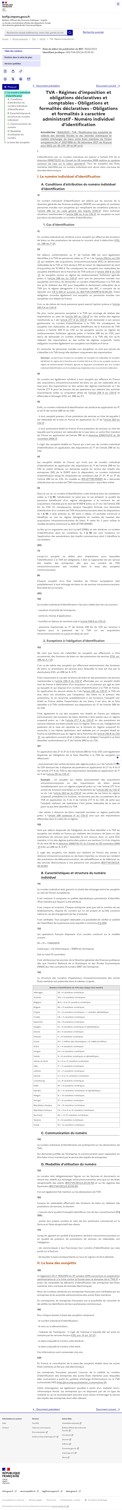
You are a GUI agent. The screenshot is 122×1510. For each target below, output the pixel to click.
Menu (118, 4)
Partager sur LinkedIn (21, 79)
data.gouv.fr (72, 1491)
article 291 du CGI (76, 316)
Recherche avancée (93, 32)
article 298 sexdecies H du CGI (67, 815)
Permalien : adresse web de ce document (21, 71)
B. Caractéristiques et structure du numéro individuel (19, 117)
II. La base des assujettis (17, 142)
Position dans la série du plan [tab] (18, 57)
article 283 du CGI (94, 691)
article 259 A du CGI (67, 681)
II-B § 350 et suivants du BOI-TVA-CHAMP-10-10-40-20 (81, 292)
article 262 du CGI (107, 789)
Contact (5, 1428)
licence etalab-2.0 (59, 1506)
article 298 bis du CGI (61, 278)
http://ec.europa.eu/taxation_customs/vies (80, 1382)
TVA (34, 39)
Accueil (5, 39)
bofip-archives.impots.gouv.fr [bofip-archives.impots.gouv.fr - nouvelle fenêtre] (44, 1436)
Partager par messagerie (28, 79)
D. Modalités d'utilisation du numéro (16, 134)
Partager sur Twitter (13, 79)
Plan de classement (20, 39)
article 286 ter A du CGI (79, 214)
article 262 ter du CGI (66, 793)
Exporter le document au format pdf (5, 71)
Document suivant (106, 85)
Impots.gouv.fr (68, 1453)
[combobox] (35, 32)
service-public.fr (28, 1491)
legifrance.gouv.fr (51, 1491)
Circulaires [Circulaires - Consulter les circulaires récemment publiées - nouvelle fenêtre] (66, 1435)
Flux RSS (35, 1423)
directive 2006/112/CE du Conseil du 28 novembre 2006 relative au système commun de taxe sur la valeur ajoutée (78, 162)
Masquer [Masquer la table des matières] (12, 87)
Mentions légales (36, 1500)
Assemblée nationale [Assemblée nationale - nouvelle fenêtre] (70, 1423)
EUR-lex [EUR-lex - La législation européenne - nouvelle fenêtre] (65, 1444)
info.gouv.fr (8, 1491)
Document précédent (48, 85)
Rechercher (70, 32)
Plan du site (51, 1500)
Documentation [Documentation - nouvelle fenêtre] (38, 1432)
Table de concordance (41, 1428)
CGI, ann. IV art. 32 (81, 1335)
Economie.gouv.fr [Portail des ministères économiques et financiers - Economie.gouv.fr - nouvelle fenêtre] (69, 1448)
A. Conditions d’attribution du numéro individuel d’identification (17, 104)
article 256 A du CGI (101, 392)
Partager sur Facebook (5, 79)
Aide (4, 1423)
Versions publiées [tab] (12, 63)
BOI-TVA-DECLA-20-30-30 (63, 1186)
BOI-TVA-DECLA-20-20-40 (80, 1183)
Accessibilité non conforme (13, 1500)
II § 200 (102, 923)
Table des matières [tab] (13, 51)
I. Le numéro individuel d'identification (17, 94)
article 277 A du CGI (72, 320)
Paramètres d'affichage (97, 1500)
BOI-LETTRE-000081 (92, 479)
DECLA (43, 39)
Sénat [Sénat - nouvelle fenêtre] (64, 1457)
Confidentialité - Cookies (70, 1500)
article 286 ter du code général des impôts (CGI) (68, 211)
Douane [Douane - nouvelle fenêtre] (65, 1439)
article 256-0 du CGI (92, 621)
